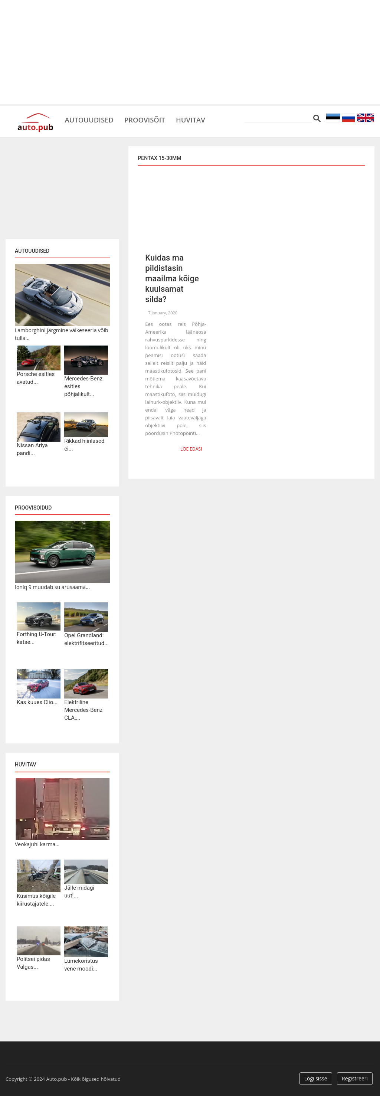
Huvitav (200, 118)
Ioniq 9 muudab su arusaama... (52, 586)
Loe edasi (191, 448)
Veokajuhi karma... (37, 844)
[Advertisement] (190, 52)
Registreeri (355, 1078)
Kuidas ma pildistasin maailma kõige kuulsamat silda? (172, 278)
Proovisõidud (33, 508)
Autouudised (91, 118)
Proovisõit (151, 118)
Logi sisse (315, 1078)
